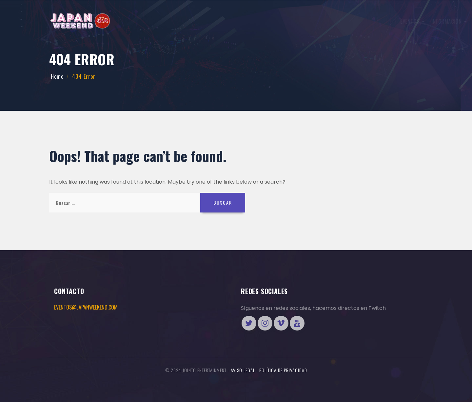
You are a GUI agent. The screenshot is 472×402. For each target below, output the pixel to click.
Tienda (396, 21)
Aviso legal (243, 370)
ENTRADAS (345, 21)
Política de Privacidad (283, 370)
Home (57, 76)
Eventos (179, 21)
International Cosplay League (276, 21)
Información (215, 21)
